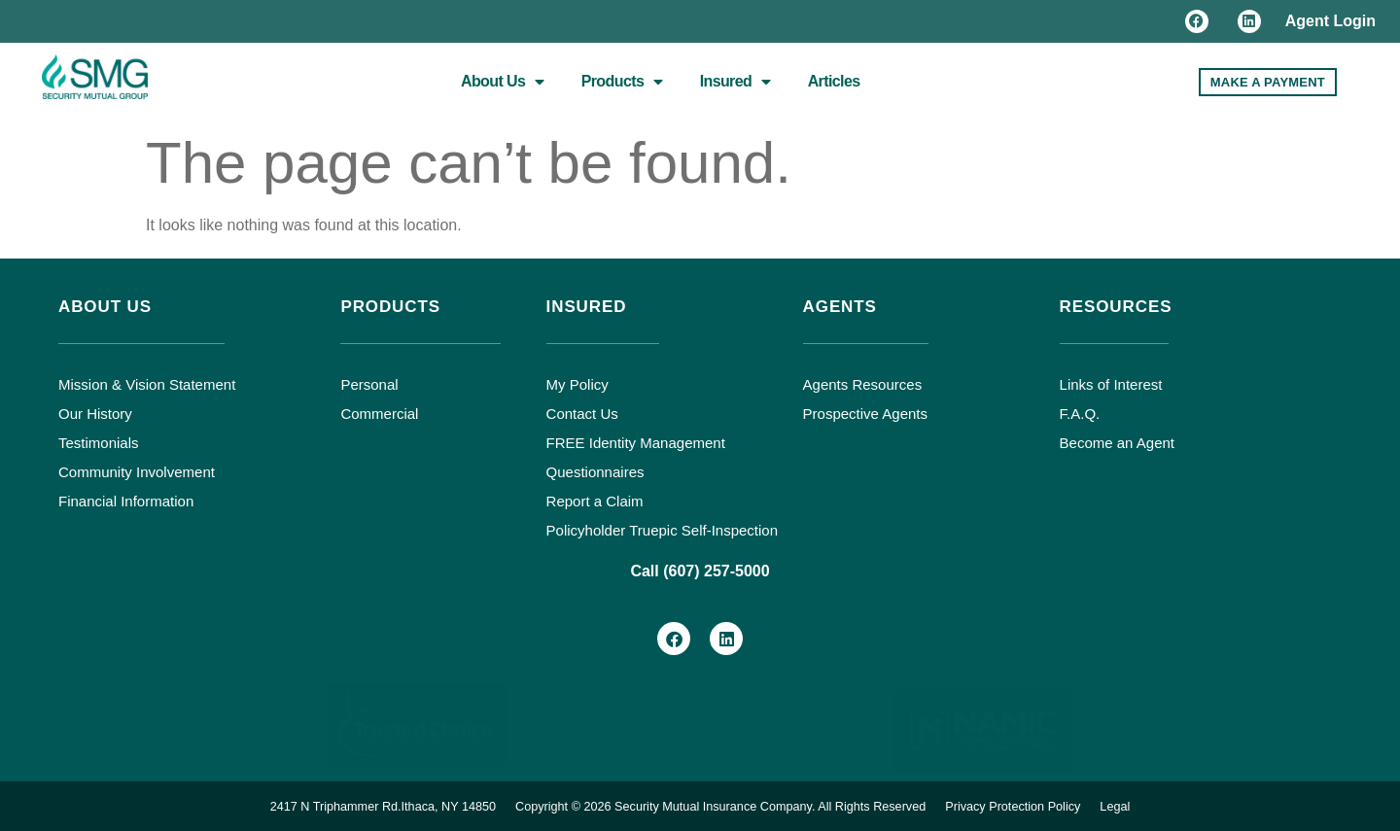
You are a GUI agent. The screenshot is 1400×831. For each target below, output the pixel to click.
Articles (834, 81)
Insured (735, 81)
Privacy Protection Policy (1021, 806)
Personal (369, 384)
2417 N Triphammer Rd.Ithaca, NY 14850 (375, 806)
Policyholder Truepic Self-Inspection (662, 530)
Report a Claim (595, 501)
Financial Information (125, 501)
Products (622, 81)
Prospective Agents (865, 413)
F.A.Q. (1080, 413)
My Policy (577, 384)
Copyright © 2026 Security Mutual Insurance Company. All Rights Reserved (721, 806)
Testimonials (98, 442)
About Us (502, 81)
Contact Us (582, 413)
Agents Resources (863, 384)
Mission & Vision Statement (146, 384)
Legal (1125, 806)
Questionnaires (595, 472)
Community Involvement (136, 472)
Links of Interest (1111, 384)
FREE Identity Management (635, 442)
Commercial (379, 413)
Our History (95, 413)
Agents (840, 306)
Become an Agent (1117, 442)
